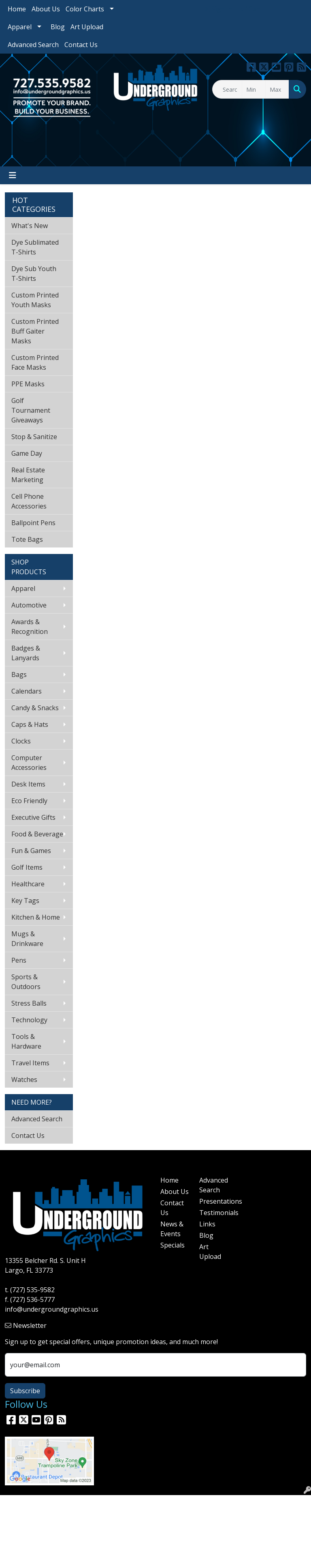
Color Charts (85, 8)
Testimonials (213, 1212)
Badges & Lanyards (25, 653)
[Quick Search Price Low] (254, 89)
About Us (46, 8)
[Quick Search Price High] (277, 89)
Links (207, 1224)
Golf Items (27, 867)
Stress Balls (29, 1003)
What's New (29, 225)
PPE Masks (28, 383)
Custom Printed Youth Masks (35, 300)
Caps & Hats (29, 724)
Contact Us (81, 44)
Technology (29, 1019)
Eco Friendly (29, 800)
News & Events (171, 1229)
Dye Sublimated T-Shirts (35, 247)
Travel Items (30, 1062)
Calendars (26, 691)
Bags (19, 674)
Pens (18, 960)
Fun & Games (31, 850)
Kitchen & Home (35, 917)
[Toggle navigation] (12, 175)
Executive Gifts (33, 817)
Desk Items (28, 784)
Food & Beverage (37, 834)
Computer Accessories (29, 762)
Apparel (20, 26)
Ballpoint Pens (33, 522)
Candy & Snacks (35, 707)
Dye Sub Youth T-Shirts (33, 273)
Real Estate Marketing (28, 474)
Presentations (213, 1201)
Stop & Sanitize (34, 436)
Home (17, 8)
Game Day (26, 453)
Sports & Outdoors (25, 981)
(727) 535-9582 (32, 1289)
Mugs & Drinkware (27, 938)
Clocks (21, 741)
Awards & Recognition (29, 626)
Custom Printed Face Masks (35, 362)
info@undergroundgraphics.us (51, 1309)
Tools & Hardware (26, 1041)
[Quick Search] (227, 89)
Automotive (29, 605)
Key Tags (25, 900)
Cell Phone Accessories (29, 501)
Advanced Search (33, 44)
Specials (172, 1245)
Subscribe (25, 1390)
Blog (58, 26)
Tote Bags (27, 539)
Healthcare (28, 883)
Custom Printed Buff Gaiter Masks (35, 331)
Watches (24, 1079)
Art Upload (86, 26)
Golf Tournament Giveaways (30, 410)
